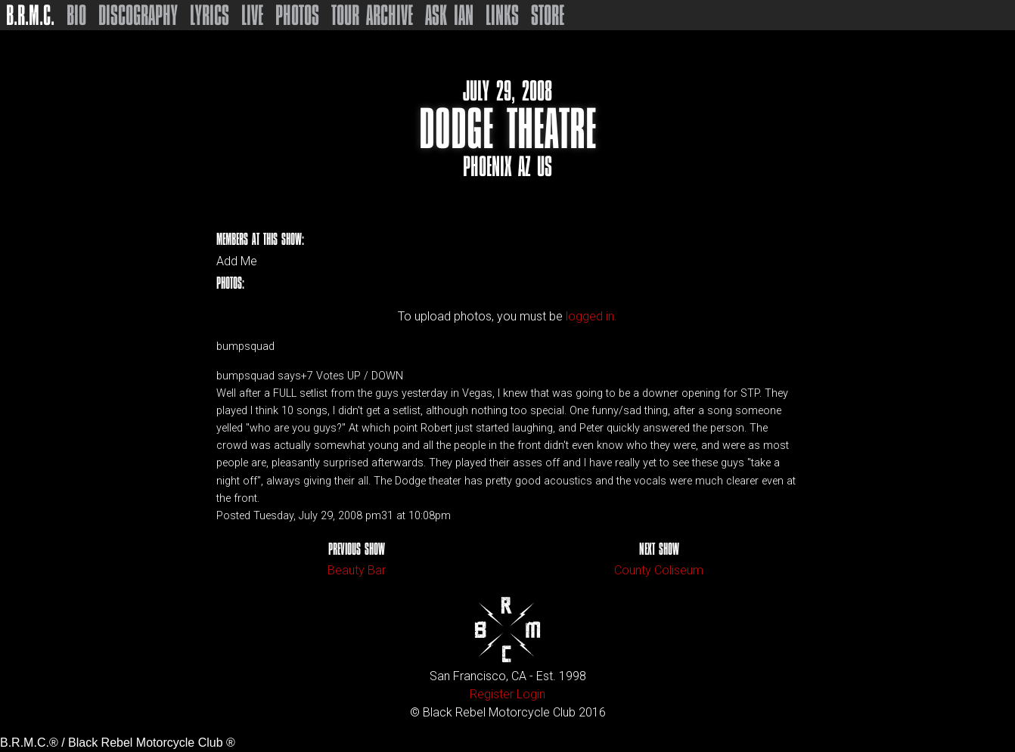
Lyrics (209, 15)
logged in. (591, 316)
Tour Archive (372, 15)
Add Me (236, 261)
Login (531, 694)
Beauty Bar (356, 570)
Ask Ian (449, 15)
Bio (76, 15)
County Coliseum (658, 570)
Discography (138, 15)
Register (492, 694)
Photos (297, 15)
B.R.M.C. (30, 15)
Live (252, 15)
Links (502, 15)
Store (547, 15)
